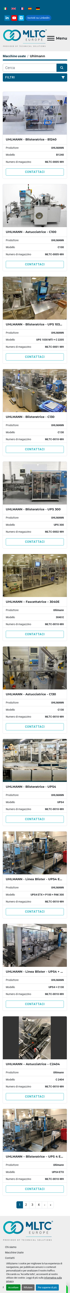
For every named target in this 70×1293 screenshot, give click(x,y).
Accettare (13, 1287)
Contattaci (35, 172)
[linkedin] (7, 18)
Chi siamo (10, 1247)
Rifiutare (28, 1287)
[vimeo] (21, 18)
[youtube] (14, 18)
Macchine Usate (14, 1252)
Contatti (10, 1257)
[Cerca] (30, 68)
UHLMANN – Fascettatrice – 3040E (33, 602)
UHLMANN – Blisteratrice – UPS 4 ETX (35, 1156)
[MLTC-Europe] (28, 1230)
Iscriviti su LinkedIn (38, 17)
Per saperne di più (47, 1287)
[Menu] (51, 38)
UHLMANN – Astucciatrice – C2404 (33, 1064)
